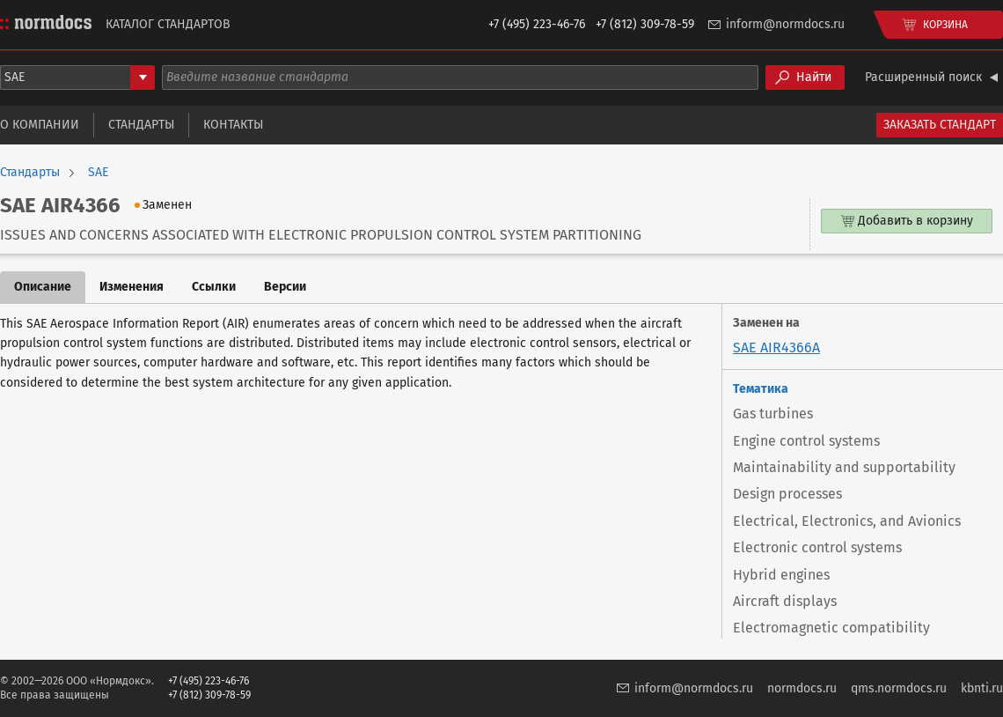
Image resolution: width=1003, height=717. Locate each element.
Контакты (233, 124)
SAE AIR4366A (776, 347)
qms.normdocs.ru (899, 688)
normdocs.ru (802, 688)
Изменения (131, 286)
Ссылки (214, 286)
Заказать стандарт (939, 124)
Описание (42, 286)
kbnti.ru (982, 688)
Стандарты (141, 124)
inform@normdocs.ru (785, 24)
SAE (98, 173)
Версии (285, 286)
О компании (39, 124)
